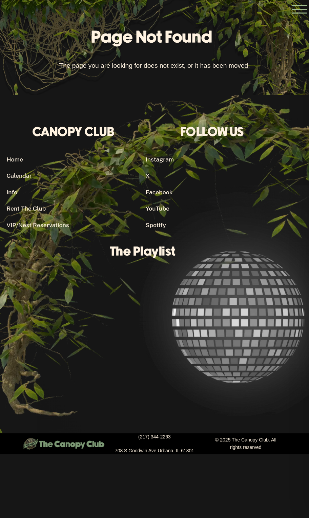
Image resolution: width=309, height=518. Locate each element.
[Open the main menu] (299, 9)
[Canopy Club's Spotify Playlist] (145, 333)
